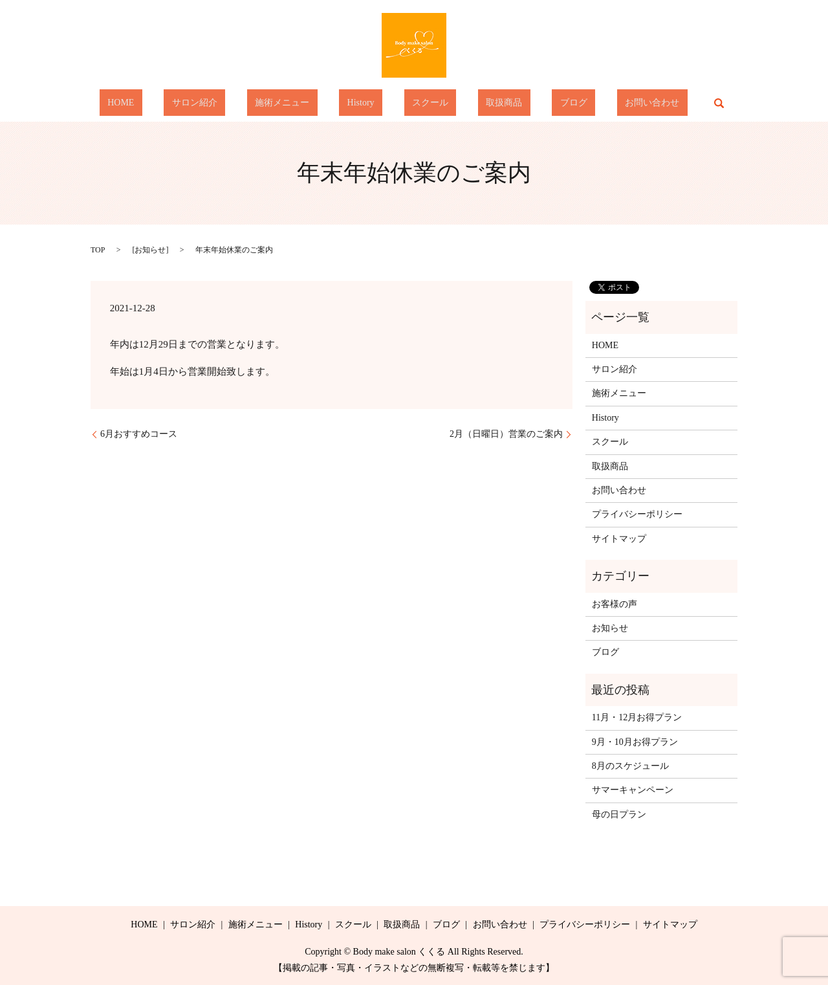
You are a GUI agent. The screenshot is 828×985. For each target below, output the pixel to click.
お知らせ (150, 249)
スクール (422, 103)
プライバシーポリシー (637, 514)
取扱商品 (480, 103)
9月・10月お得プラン (635, 742)
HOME (177, 103)
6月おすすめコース (138, 434)
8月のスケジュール (630, 766)
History (368, 103)
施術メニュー (306, 103)
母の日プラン (619, 814)
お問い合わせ (596, 103)
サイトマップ (619, 539)
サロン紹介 (234, 103)
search (654, 103)
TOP (98, 249)
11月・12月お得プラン (637, 717)
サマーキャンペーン (632, 790)
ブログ (533, 103)
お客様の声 (614, 604)
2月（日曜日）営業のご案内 (506, 434)
